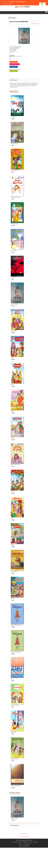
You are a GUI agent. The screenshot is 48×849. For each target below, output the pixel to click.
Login (3, 3)
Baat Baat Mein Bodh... (14, 758)
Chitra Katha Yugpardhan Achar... (16, 197)
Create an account (9, 3)
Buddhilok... (13, 544)
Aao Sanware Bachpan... (14, 143)
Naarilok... (12, 357)
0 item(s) (42, 4)
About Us (16, 842)
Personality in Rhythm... (14, 170)
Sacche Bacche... (13, 116)
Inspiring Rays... (13, 277)
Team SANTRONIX (25, 846)
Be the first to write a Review (24, 836)
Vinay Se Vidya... (13, 598)
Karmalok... (12, 437)
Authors (30, 842)
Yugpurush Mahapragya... (15, 304)
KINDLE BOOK (13, 66)
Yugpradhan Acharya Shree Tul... (16, 464)
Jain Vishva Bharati (21, 840)
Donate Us (35, 842)
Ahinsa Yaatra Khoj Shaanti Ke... (16, 785)
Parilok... (12, 491)
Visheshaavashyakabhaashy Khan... (16, 625)
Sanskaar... (12, 678)
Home (13, 842)
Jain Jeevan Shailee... (14, 250)
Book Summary (13, 80)
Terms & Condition (27, 844)
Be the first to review (35, 23)
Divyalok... (12, 384)
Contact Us (21, 844)
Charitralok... (13, 411)
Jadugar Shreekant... (14, 330)
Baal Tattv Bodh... (13, 732)
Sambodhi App (25, 842)
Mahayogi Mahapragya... (15, 223)
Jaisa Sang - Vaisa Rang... (14, 705)
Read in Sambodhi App (14, 64)
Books (21, 842)
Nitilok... (12, 518)
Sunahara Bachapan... (14, 571)
